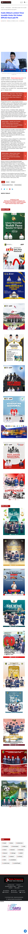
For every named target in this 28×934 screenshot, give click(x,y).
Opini (4, 856)
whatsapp (22, 890)
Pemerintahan (8, 7)
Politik (24, 846)
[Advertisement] (12, 37)
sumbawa (20, 856)
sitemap (10, 887)
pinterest (6, 892)
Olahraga (13, 853)
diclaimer (17, 887)
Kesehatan (21, 849)
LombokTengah (17, 863)
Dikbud (13, 182)
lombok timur (20, 843)
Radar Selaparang (18, 897)
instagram (14, 892)
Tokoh (4, 859)
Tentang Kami (10, 884)
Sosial (4, 843)
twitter (14, 890)
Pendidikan (5, 846)
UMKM (21, 853)
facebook (6, 890)
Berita (7, 182)
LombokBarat (13, 859)
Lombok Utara (6, 863)
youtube (23, 892)
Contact (18, 884)
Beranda (2, 7)
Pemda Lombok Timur (7, 184)
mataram (12, 856)
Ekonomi (5, 853)
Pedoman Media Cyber (10, 886)
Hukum (4, 849)
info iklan (20, 886)
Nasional (12, 849)
